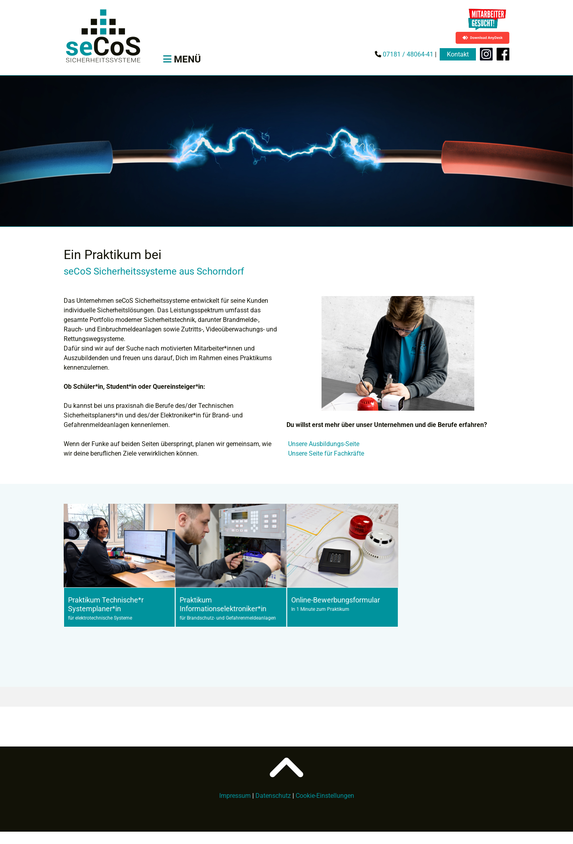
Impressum (235, 795)
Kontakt (458, 54)
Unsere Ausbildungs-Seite (323, 444)
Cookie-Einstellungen (325, 795)
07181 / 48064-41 (407, 54)
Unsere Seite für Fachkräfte (326, 453)
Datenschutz (273, 795)
